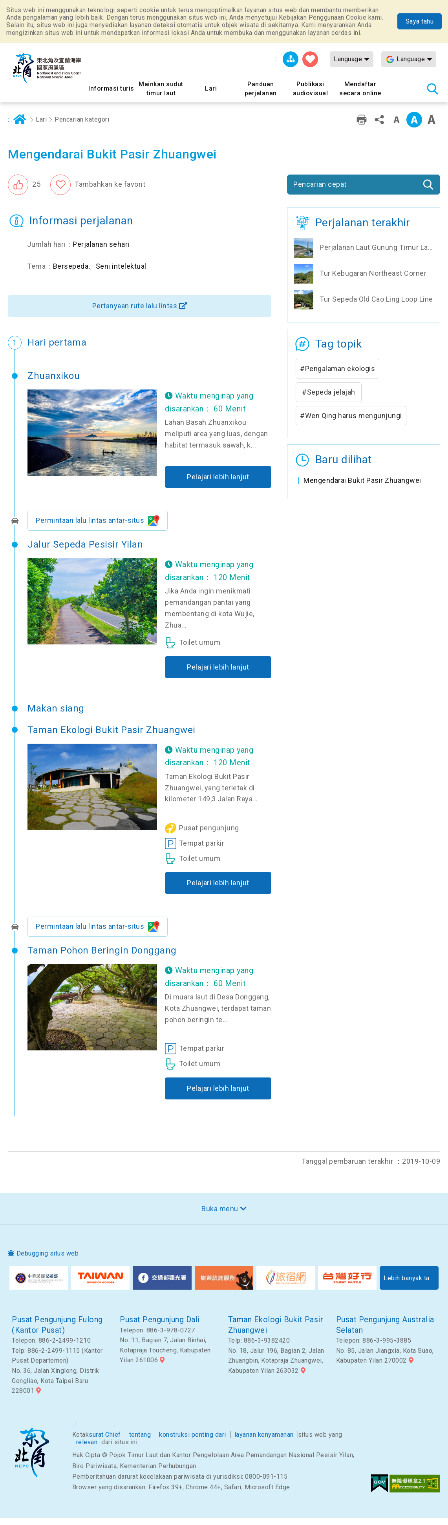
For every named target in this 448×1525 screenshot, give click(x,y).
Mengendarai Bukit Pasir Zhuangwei (362, 488)
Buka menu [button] (219, 1216)
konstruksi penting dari (192, 1442)
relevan (87, 1449)
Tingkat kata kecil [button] (396, 127)
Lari (41, 127)
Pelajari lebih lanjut (218, 484)
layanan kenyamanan (264, 1442)
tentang (140, 1442)
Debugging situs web (47, 1261)
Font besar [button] (431, 127)
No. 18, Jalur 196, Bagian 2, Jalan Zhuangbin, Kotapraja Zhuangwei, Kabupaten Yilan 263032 (276, 1368)
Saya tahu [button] (420, 21)
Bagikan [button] (379, 127)
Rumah (20, 127)
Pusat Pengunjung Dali (160, 1327)
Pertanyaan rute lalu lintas (134, 313)
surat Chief (105, 1442)
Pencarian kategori (82, 127)
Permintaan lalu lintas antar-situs (90, 528)
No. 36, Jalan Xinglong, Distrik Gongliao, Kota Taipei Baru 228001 (55, 1388)
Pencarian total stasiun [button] (432, 88)
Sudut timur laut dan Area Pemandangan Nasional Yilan (32, 1460)
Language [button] (348, 59)
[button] (24, 192)
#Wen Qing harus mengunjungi (351, 423)
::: (277, 59)
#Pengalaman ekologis (337, 376)
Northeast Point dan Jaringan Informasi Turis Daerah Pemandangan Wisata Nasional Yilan (47, 68)
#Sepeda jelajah (328, 399)
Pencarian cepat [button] (320, 192)
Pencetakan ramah (361, 127)
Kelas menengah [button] (414, 127)
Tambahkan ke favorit (110, 191)
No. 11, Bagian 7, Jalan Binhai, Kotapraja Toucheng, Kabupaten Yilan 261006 (165, 1357)
